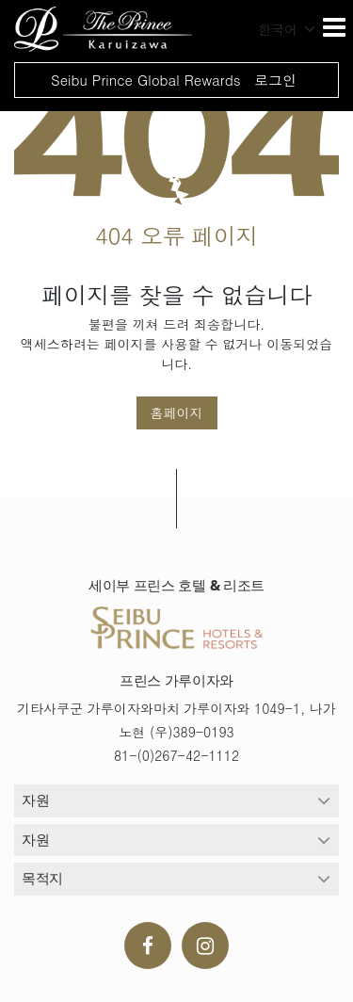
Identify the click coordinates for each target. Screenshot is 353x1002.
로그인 (275, 79)
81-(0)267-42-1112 (176, 755)
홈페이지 (177, 412)
